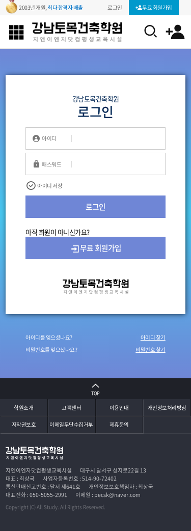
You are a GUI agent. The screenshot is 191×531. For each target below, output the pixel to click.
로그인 (95, 206)
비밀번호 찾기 (150, 349)
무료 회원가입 (95, 248)
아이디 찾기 (153, 337)
